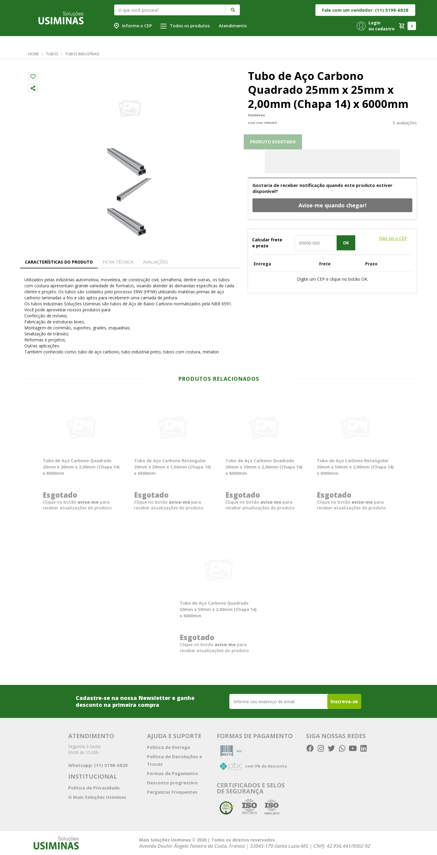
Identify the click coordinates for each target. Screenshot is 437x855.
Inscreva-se (344, 701)
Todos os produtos (185, 26)
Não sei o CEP (393, 238)
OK (346, 243)
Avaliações (155, 262)
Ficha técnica (117, 262)
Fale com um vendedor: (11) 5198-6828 (365, 10)
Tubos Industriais (82, 54)
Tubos (52, 54)
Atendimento (233, 26)
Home (33, 54)
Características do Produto (59, 262)
